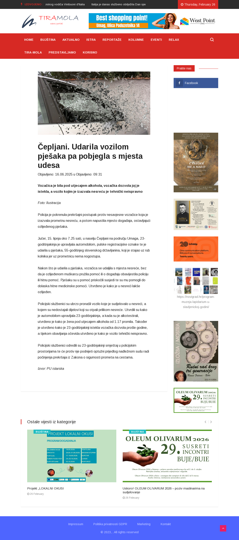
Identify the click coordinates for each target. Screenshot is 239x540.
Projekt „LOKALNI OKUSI (45, 488)
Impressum (75, 524)
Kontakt (166, 524)
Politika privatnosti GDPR (110, 524)
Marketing (143, 524)
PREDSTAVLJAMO (62, 52)
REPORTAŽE (112, 39)
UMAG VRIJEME (196, 110)
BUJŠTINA (48, 39)
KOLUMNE (136, 39)
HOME (29, 39)
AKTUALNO (71, 39)
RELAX (174, 39)
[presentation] (205, 422)
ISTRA (91, 39)
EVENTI (156, 39)
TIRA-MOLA (33, 52)
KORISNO (90, 52)
